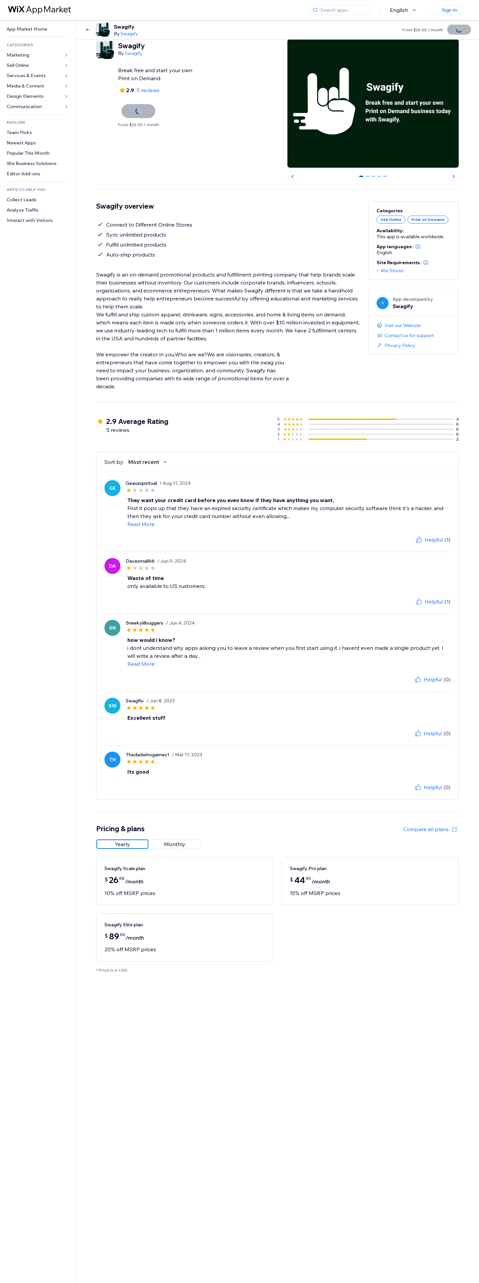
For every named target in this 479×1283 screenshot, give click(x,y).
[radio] (122, 844)
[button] (418, 247)
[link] (38, 29)
